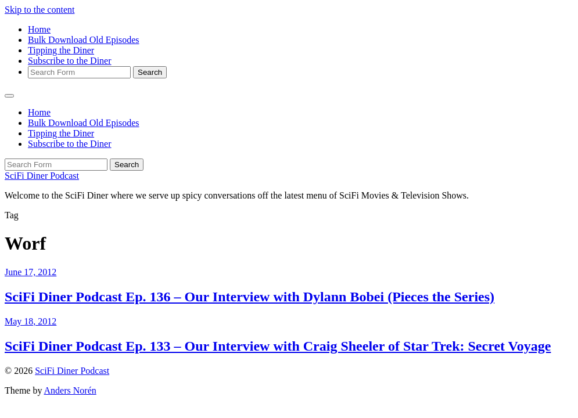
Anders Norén (70, 390)
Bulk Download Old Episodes (83, 40)
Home (39, 29)
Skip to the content (39, 10)
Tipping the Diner (61, 50)
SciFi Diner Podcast (42, 176)
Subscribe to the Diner (70, 61)
